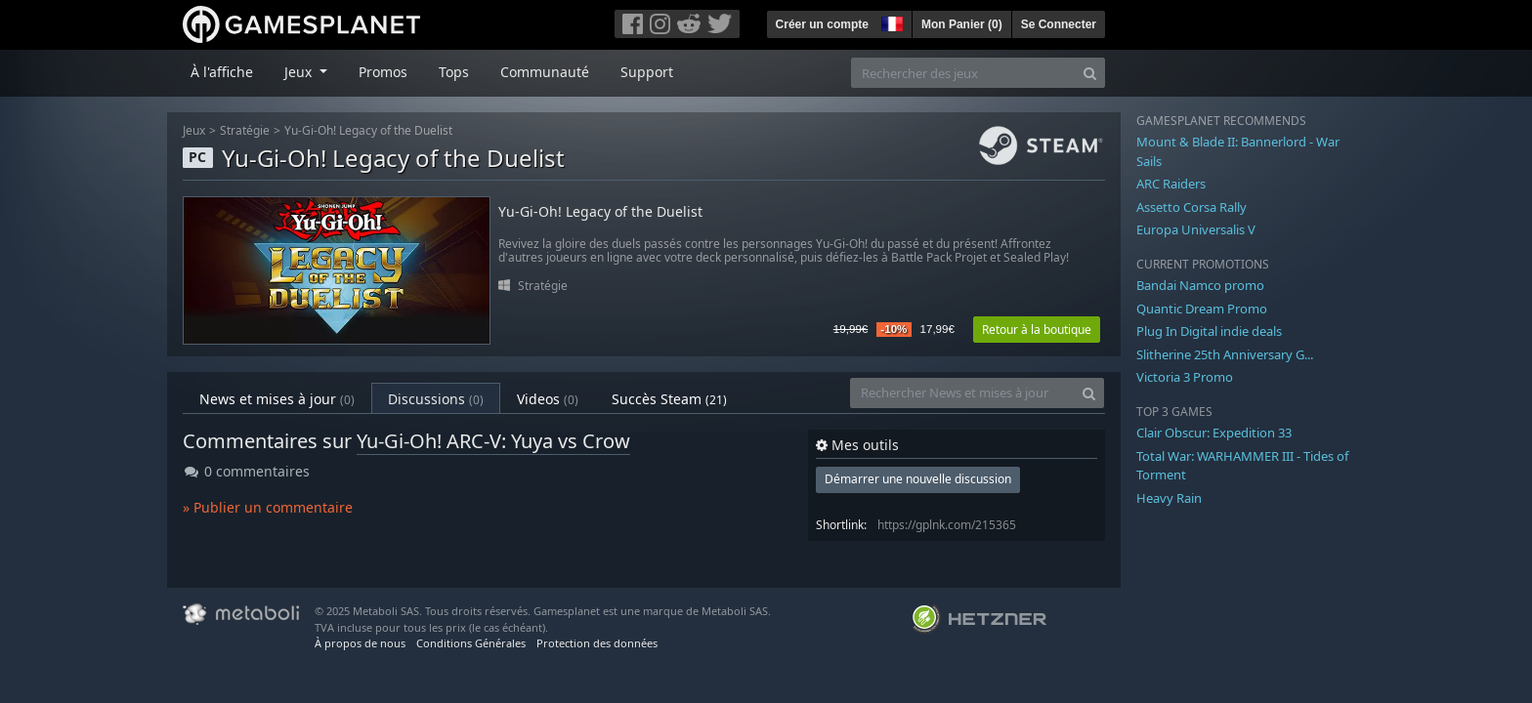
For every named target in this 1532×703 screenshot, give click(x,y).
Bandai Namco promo (1200, 285)
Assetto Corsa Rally (1191, 207)
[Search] (1090, 73)
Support (646, 71)
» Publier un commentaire (268, 507)
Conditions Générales (471, 643)
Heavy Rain (1169, 498)
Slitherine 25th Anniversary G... (1224, 354)
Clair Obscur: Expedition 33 (1214, 432)
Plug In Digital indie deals (1209, 331)
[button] (890, 21)
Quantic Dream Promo (1201, 308)
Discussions (436, 399)
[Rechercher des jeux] (963, 73)
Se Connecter (1058, 24)
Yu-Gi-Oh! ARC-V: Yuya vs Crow (493, 441)
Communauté (544, 71)
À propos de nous (360, 643)
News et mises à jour (277, 399)
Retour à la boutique (1036, 329)
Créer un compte (822, 24)
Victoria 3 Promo (1184, 377)
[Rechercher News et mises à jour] (962, 393)
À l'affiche (222, 71)
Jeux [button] (300, 71)
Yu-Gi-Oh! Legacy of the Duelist (368, 130)
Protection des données (597, 643)
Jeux (194, 130)
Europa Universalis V (1195, 229)
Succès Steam (669, 399)
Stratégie (245, 130)
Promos (383, 71)
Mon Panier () (961, 24)
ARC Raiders (1171, 183)
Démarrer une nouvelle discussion (918, 479)
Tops (454, 71)
